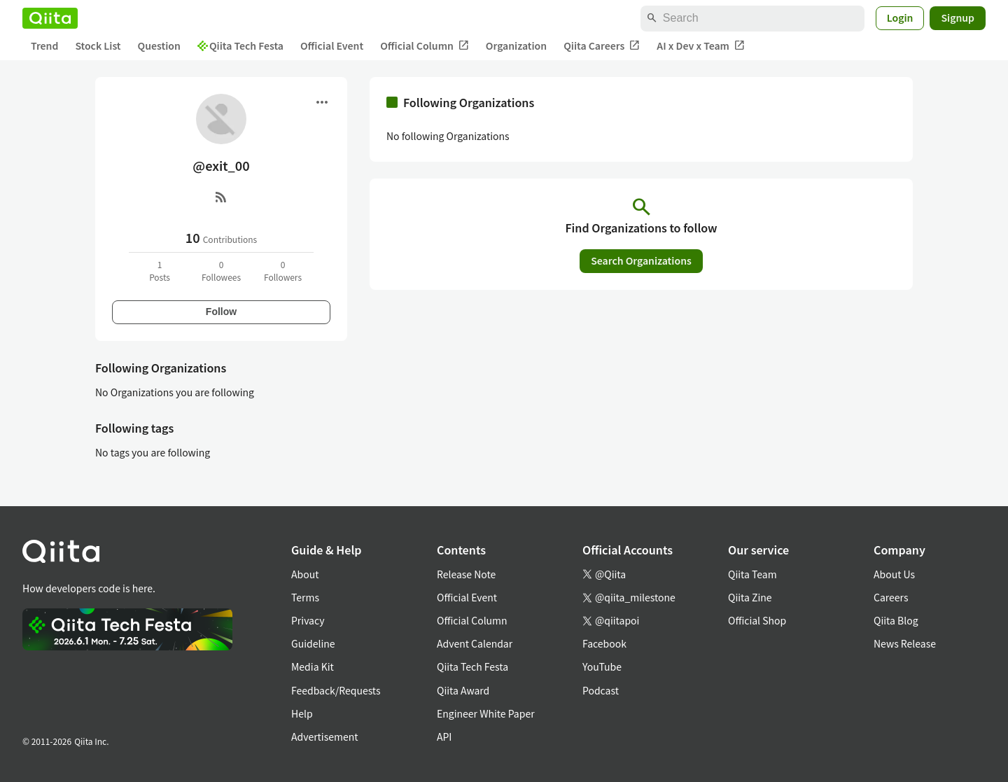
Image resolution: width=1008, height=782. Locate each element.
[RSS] (221, 196)
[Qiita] (50, 18)
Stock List (97, 46)
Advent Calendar (474, 643)
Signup (957, 18)
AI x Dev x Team (701, 46)
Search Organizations (641, 260)
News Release (905, 643)
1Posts (159, 270)
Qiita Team (752, 574)
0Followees (221, 270)
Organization (516, 46)
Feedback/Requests (336, 690)
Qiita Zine (750, 597)
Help (302, 713)
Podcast (600, 690)
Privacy (307, 620)
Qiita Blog (896, 620)
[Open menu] (322, 102)
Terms (305, 597)
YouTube (602, 666)
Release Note (466, 574)
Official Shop (757, 620)
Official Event (331, 46)
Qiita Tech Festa (240, 46)
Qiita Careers (602, 46)
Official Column (424, 46)
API (444, 736)
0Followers (283, 270)
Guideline (313, 643)
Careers (891, 597)
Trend (44, 46)
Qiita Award (463, 690)
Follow (221, 311)
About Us (894, 574)
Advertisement (324, 736)
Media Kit (312, 666)
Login (900, 18)
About (304, 574)
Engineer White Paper (486, 713)
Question (159, 46)
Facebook (604, 643)
